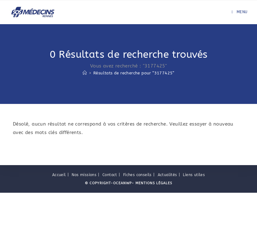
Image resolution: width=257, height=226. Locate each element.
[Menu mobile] (240, 12)
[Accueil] (85, 73)
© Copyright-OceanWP (108, 216)
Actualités (167, 208)
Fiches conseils (137, 208)
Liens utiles (194, 208)
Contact (109, 208)
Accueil (59, 208)
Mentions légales (153, 216)
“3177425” (133, 73)
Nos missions (84, 208)
